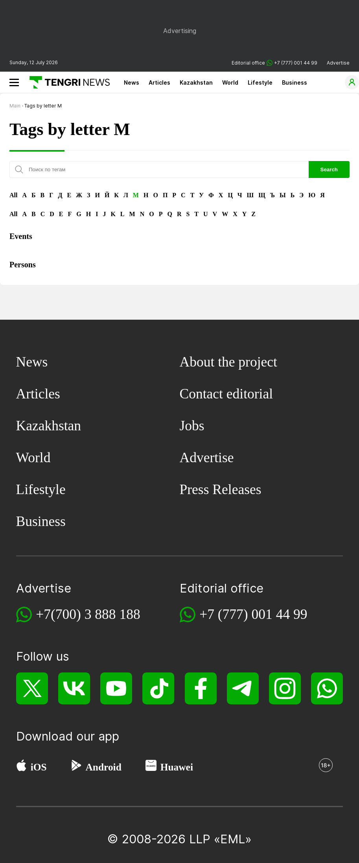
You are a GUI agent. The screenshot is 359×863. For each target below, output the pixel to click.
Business (294, 82)
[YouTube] (116, 688)
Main (14, 106)
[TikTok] (158, 688)
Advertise (338, 63)
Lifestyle (260, 82)
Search (329, 169)
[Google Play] (75, 767)
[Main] (66, 82)
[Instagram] (285, 688)
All (13, 195)
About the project (228, 362)
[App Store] (21, 767)
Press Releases (220, 489)
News (131, 82)
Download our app (67, 736)
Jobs (192, 425)
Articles (159, 82)
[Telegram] (243, 688)
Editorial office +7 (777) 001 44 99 (274, 63)
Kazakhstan (196, 82)
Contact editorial (226, 394)
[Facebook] (201, 688)
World (230, 82)
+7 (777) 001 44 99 (253, 614)
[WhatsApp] (327, 688)
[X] (32, 688)
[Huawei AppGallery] (150, 767)
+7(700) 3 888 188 (88, 614)
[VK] (74, 688)
